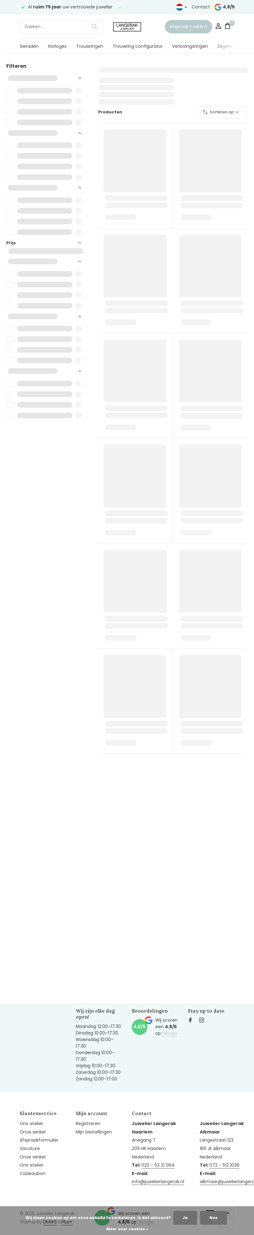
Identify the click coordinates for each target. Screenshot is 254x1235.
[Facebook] (190, 1020)
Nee (213, 1217)
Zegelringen (230, 46)
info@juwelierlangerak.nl (158, 1181)
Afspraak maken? (189, 26)
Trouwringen (89, 46)
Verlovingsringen (190, 46)
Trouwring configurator (138, 46)
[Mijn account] (218, 27)
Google (170, 1033)
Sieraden (29, 46)
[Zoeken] (62, 26)
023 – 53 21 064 (158, 1165)
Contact (201, 7)
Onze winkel (33, 1132)
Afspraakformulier (39, 1140)
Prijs (43, 243)
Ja (185, 1217)
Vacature (30, 1148)
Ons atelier (31, 1123)
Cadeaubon (33, 1173)
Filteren (16, 66)
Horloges (57, 46)
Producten (109, 112)
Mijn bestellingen (94, 1132)
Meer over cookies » (127, 1229)
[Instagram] (201, 1020)
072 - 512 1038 (224, 1165)
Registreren (88, 1123)
